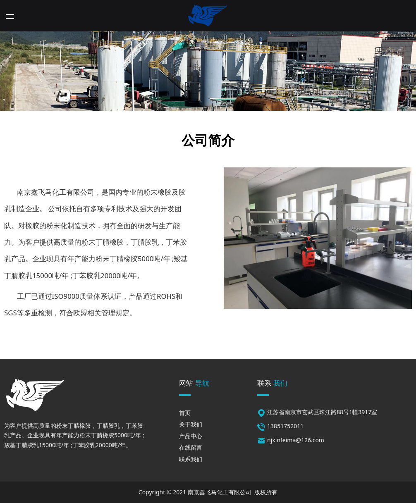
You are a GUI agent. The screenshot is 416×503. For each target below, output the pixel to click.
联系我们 (190, 459)
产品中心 (190, 436)
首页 (185, 413)
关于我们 (190, 424)
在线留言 (190, 447)
